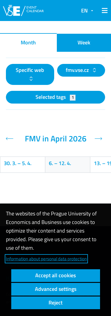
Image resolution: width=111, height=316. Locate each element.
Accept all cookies (55, 275)
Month (28, 42)
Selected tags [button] (55, 97)
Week (84, 42)
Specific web (30, 70)
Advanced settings (55, 289)
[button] (103, 10)
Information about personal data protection (46, 258)
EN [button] (84, 10)
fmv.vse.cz (78, 70)
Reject (55, 303)
